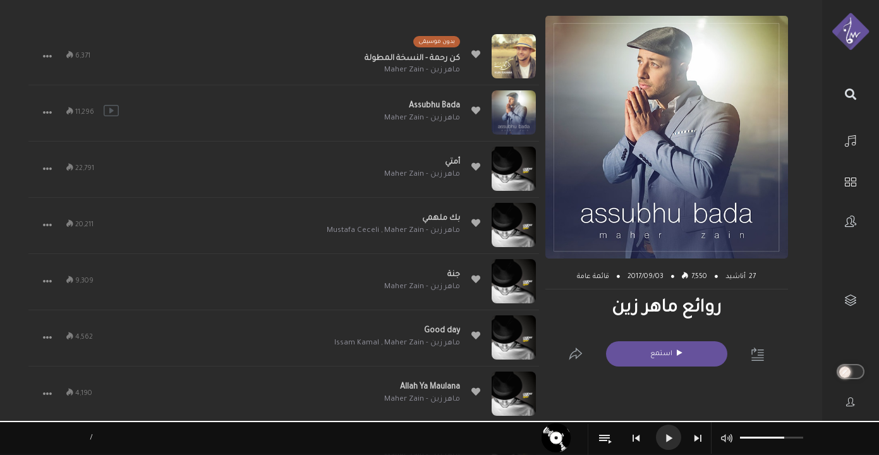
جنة (453, 274)
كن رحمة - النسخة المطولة (412, 58)
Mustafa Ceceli (353, 231)
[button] (47, 56)
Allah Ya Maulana (430, 387)
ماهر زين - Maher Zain (422, 70)
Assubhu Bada (434, 106)
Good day (442, 331)
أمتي (452, 162)
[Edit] (576, 354)
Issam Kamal (356, 343)
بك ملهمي (441, 218)
